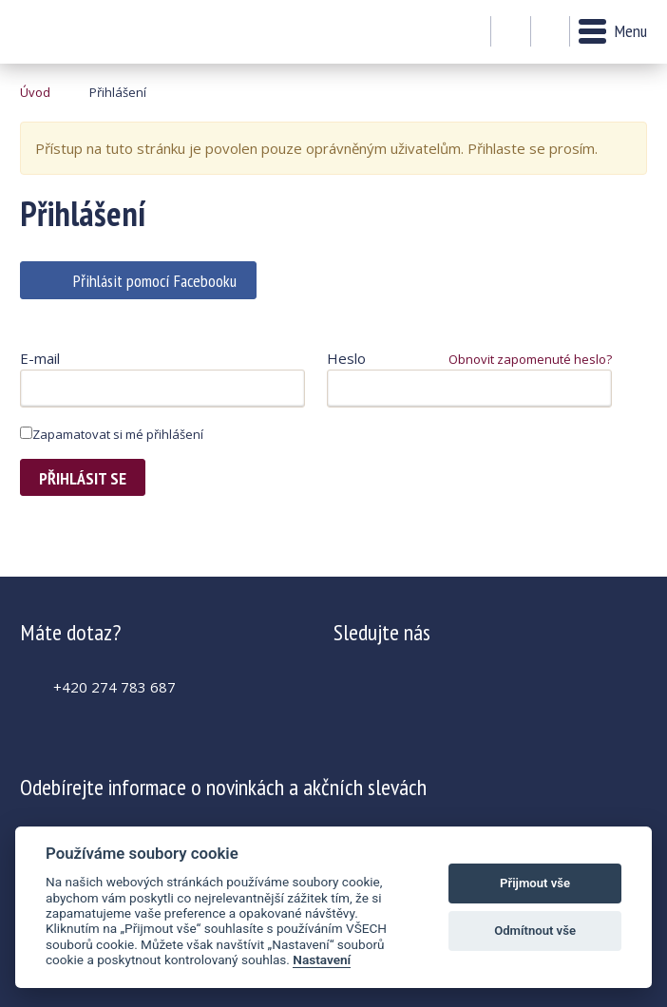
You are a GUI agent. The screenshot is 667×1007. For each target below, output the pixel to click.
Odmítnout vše (535, 930)
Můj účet (511, 32)
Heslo (346, 358)
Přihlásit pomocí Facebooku (155, 281)
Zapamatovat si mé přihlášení (111, 434)
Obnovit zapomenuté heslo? (530, 359)
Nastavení (322, 959)
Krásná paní (72, 32)
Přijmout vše (535, 883)
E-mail (40, 358)
